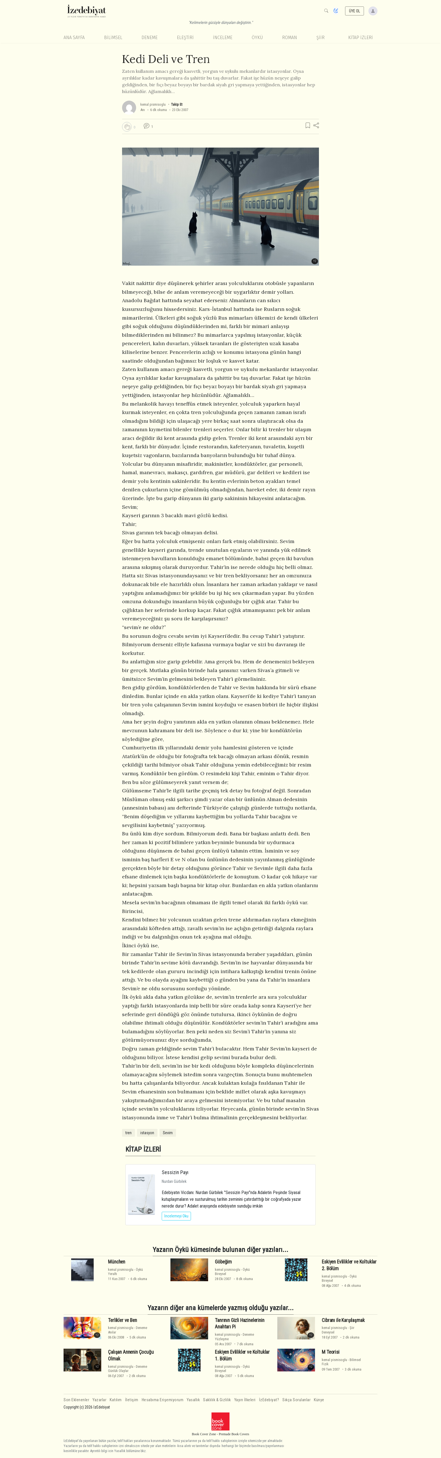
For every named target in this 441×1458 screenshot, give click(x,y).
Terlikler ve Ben (122, 1320)
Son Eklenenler (76, 1400)
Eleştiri (185, 37)
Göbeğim (223, 1262)
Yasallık (193, 1400)
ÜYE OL (354, 11)
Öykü (257, 37)
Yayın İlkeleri (245, 1400)
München (116, 1262)
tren (128, 1133)
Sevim (168, 1133)
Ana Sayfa (74, 37)
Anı (142, 110)
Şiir (320, 37)
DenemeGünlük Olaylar (127, 1368)
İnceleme (222, 37)
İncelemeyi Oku (176, 1216)
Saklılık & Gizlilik (217, 1400)
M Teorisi (330, 1352)
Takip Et (176, 104)
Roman (289, 37)
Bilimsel (113, 37)
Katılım (116, 1400)
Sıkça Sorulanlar (296, 1400)
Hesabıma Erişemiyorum (163, 1400)
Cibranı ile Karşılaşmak (343, 1320)
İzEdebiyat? (269, 1400)
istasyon (147, 1133)
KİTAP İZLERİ (360, 37)
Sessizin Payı (175, 1172)
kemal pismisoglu (153, 104)
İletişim (131, 1400)
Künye (319, 1400)
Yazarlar (99, 1400)
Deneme (149, 37)
